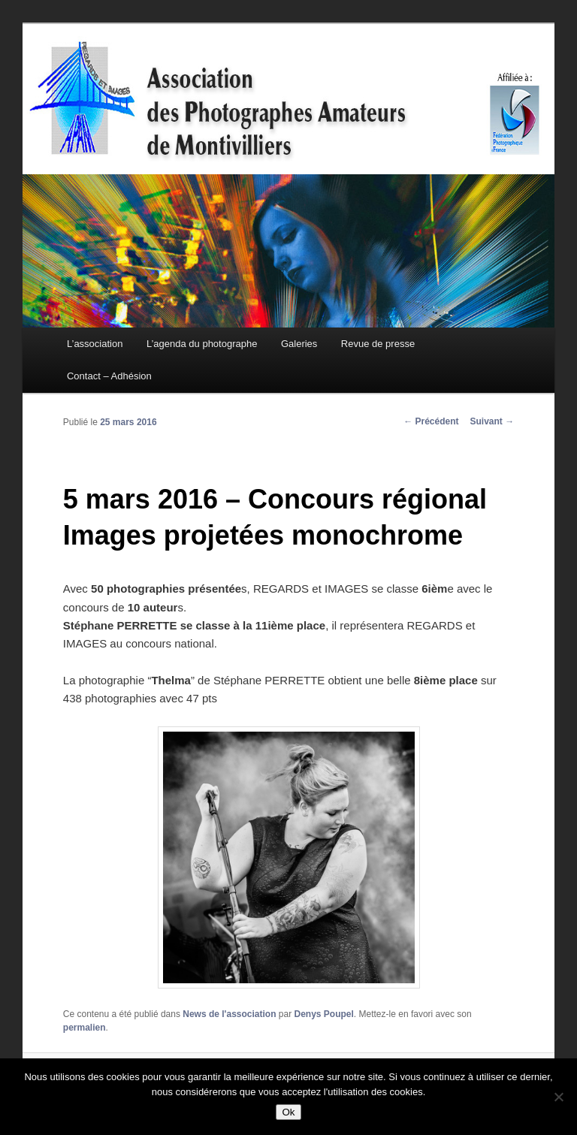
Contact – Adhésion (109, 376)
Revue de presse (378, 343)
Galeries (299, 343)
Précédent (430, 421)
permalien (84, 1027)
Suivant (492, 421)
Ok (288, 1112)
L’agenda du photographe (202, 343)
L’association (94, 343)
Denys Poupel (324, 1014)
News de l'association (229, 1014)
